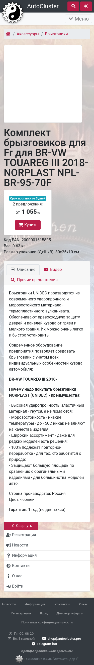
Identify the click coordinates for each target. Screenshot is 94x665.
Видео (53, 269)
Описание (23, 269)
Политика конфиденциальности (47, 622)
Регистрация (21, 613)
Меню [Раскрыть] (78, 19)
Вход (44, 613)
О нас (83, 604)
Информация (35, 604)
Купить (27, 225)
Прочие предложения (34, 279)
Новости (9, 604)
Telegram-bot (44, 644)
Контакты (62, 604)
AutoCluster (43, 6)
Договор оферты (69, 613)
